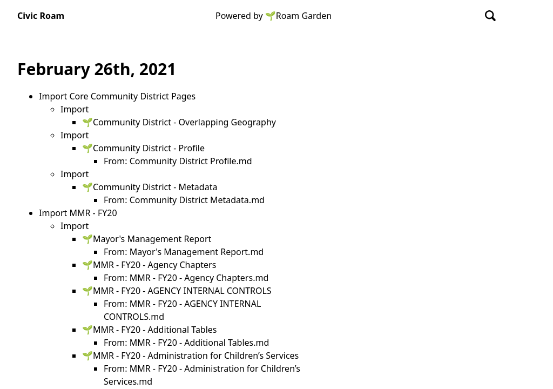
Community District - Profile (149, 148)
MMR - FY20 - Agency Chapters (154, 265)
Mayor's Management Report (152, 239)
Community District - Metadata (155, 187)
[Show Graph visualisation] (507, 15)
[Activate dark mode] (526, 16)
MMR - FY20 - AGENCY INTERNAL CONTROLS (182, 291)
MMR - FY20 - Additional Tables (155, 330)
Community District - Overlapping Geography (184, 122)
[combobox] (491, 15)
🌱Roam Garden (298, 16)
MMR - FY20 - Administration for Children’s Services (196, 355)
